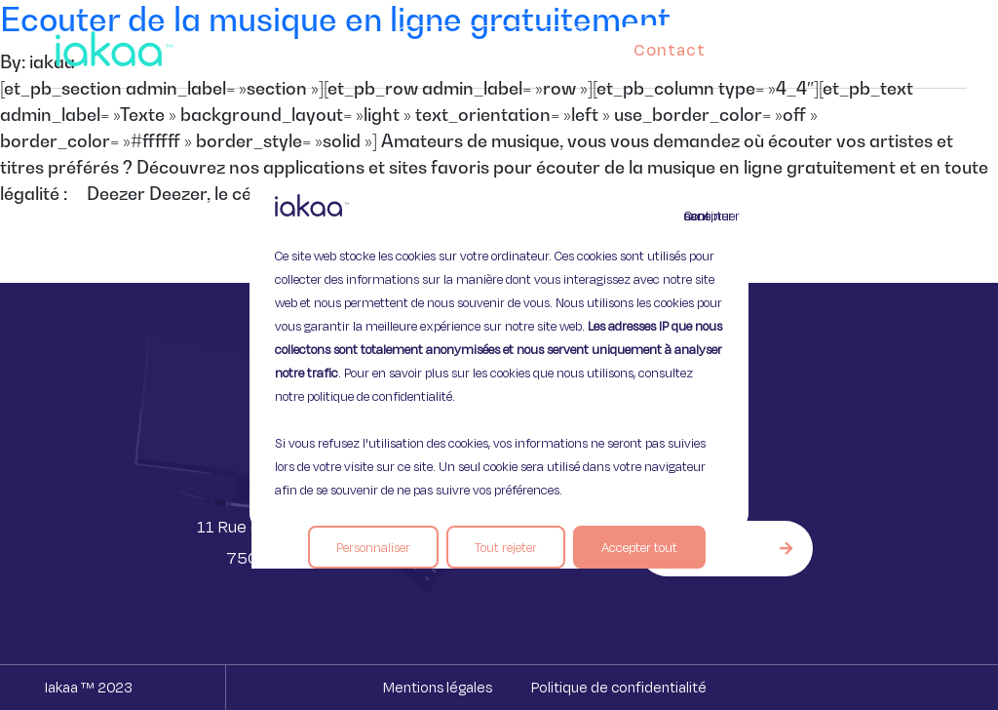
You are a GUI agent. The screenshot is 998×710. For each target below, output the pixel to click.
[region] (499, 355)
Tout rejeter (506, 547)
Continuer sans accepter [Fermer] (696, 215)
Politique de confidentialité (619, 687)
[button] (933, 44)
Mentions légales (437, 687)
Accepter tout (639, 547)
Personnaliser (373, 547)
